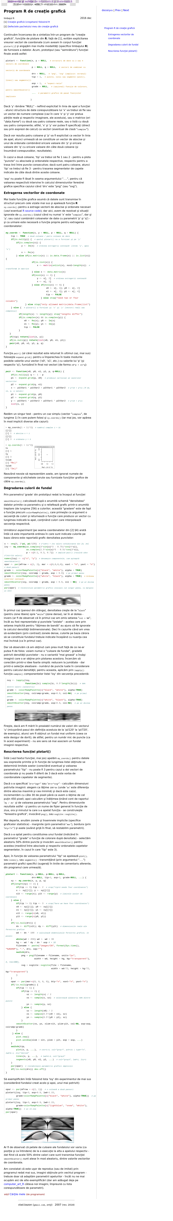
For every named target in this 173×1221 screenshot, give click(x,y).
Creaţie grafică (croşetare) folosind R (29, 22)
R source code (32, 212)
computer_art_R (14, 1194)
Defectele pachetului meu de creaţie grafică (33, 26)
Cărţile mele (17, 1204)
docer (107, 10)
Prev (118, 10)
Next (126, 10)
